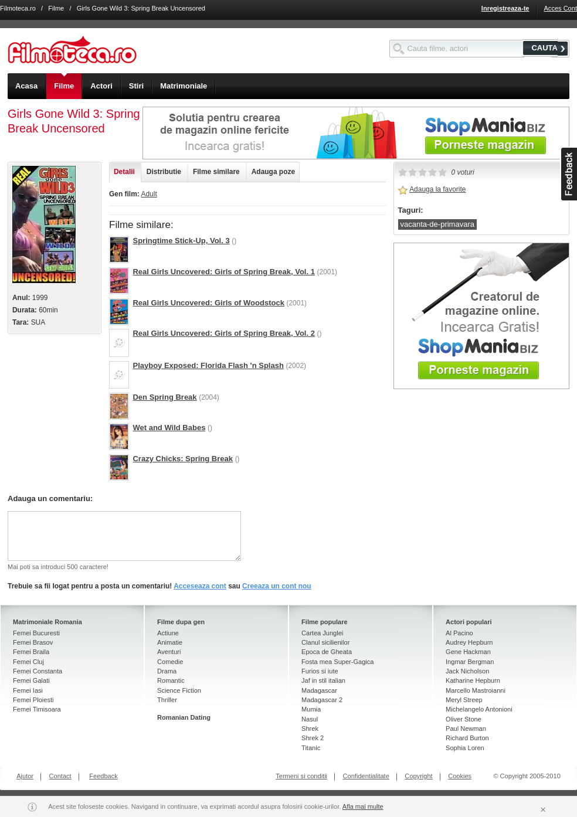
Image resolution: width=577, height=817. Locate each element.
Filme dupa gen (181, 621)
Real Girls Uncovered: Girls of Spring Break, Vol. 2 (223, 333)
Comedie (170, 661)
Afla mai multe (362, 806)
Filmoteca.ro (18, 8)
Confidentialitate (366, 775)
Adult (149, 194)
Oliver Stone (463, 719)
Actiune (168, 632)
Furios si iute (319, 671)
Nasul (309, 719)
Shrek (309, 728)
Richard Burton (467, 737)
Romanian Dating (184, 717)
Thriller (167, 699)
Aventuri (169, 651)
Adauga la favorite (437, 189)
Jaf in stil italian (323, 680)
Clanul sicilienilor (325, 642)
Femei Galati (31, 680)
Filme (56, 8)
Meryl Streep (464, 699)
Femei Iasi (28, 690)
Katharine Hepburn (473, 680)
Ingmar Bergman (470, 661)
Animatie (169, 642)
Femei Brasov (33, 642)
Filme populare (324, 621)
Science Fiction (179, 690)
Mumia (311, 709)
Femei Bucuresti (36, 632)
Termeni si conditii (301, 775)
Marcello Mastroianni (475, 690)
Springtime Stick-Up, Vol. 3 (181, 240)
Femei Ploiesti (33, 699)
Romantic (171, 680)
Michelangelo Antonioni (479, 709)
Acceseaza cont (200, 586)
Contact (60, 775)
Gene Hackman (468, 651)
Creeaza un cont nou (276, 586)
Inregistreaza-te (505, 8)
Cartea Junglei (322, 632)
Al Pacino (459, 632)
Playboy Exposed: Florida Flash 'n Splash (208, 365)
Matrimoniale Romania (47, 621)
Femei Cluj (28, 661)
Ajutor (24, 775)
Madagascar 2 (321, 699)
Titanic (310, 747)
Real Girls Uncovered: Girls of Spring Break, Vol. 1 (223, 271)
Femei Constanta (37, 671)
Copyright (418, 775)
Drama (167, 671)
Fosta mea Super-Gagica (337, 661)
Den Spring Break (164, 397)
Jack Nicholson (467, 671)
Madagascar (319, 690)
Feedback (103, 775)
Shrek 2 (312, 737)
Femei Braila (31, 651)
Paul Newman (466, 728)
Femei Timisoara (37, 709)
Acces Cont (560, 8)
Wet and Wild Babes (169, 427)
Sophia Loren (465, 747)
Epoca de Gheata (326, 651)
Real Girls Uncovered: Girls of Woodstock (208, 302)
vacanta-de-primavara (437, 224)
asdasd (568, 174)
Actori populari (469, 621)
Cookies (459, 775)
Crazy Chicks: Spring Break (183, 458)
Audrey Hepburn (469, 642)
